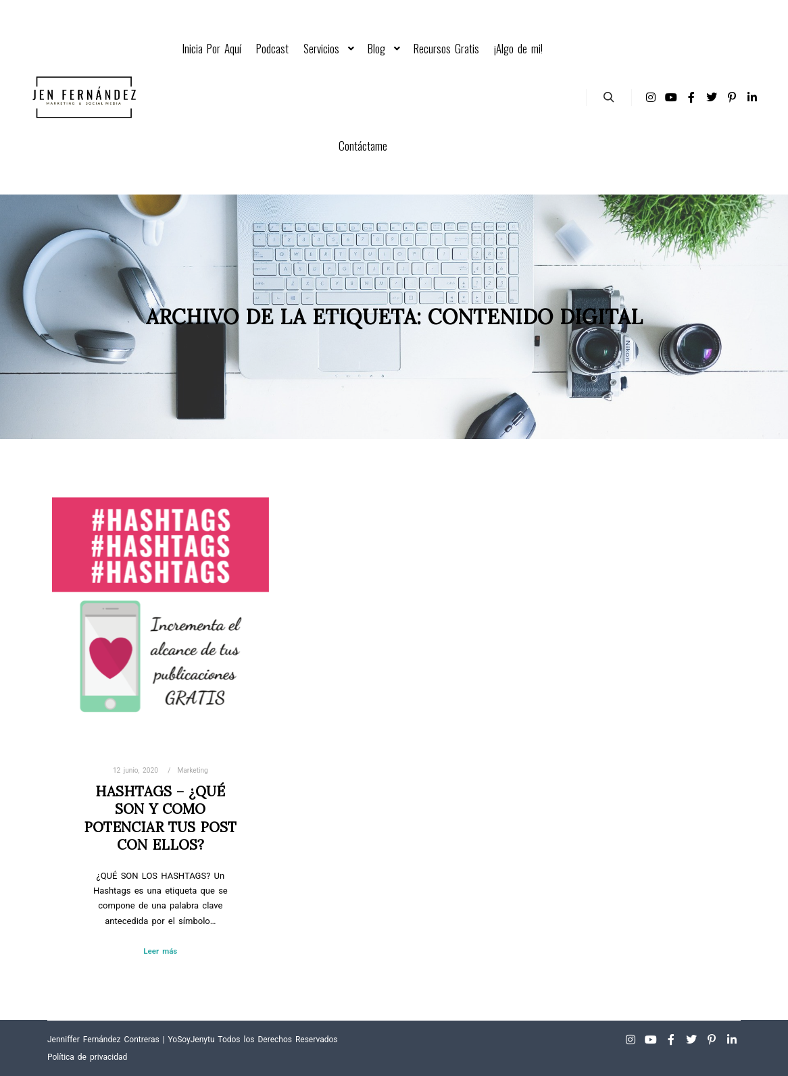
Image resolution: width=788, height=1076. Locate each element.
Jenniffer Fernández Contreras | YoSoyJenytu (131, 1039)
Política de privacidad (87, 1057)
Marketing (193, 770)
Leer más (160, 951)
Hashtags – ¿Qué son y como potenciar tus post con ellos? (160, 818)
